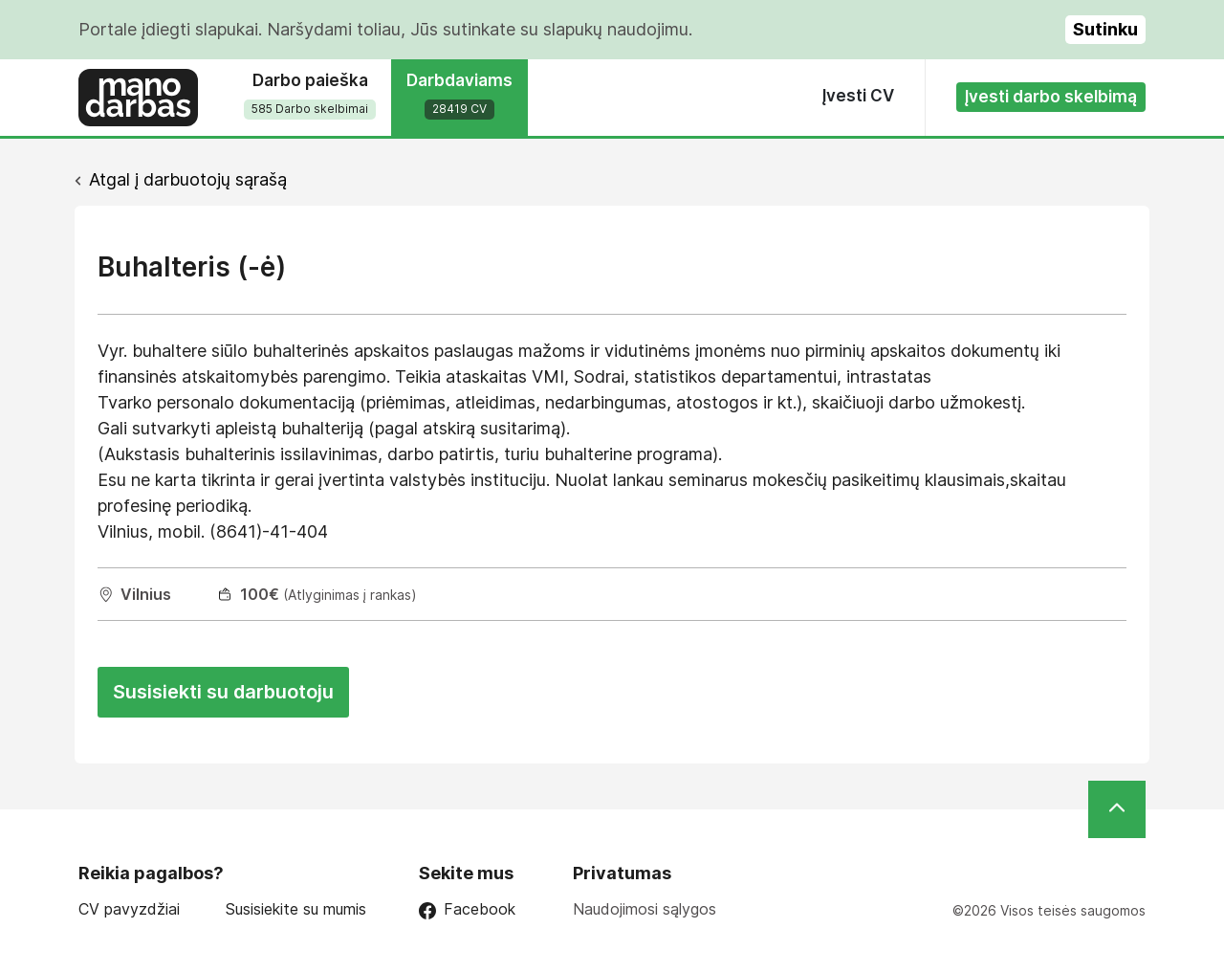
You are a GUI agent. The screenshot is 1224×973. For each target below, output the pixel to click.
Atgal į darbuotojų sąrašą (188, 179)
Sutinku (1105, 29)
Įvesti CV (858, 95)
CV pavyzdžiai (129, 909)
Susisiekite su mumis (296, 909)
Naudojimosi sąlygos (644, 908)
